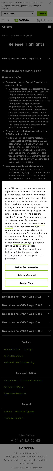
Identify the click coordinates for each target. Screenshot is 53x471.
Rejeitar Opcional (26, 275)
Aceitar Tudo (26, 283)
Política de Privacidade (16, 252)
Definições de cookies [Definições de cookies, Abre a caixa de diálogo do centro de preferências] (26, 267)
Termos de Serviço (22, 242)
